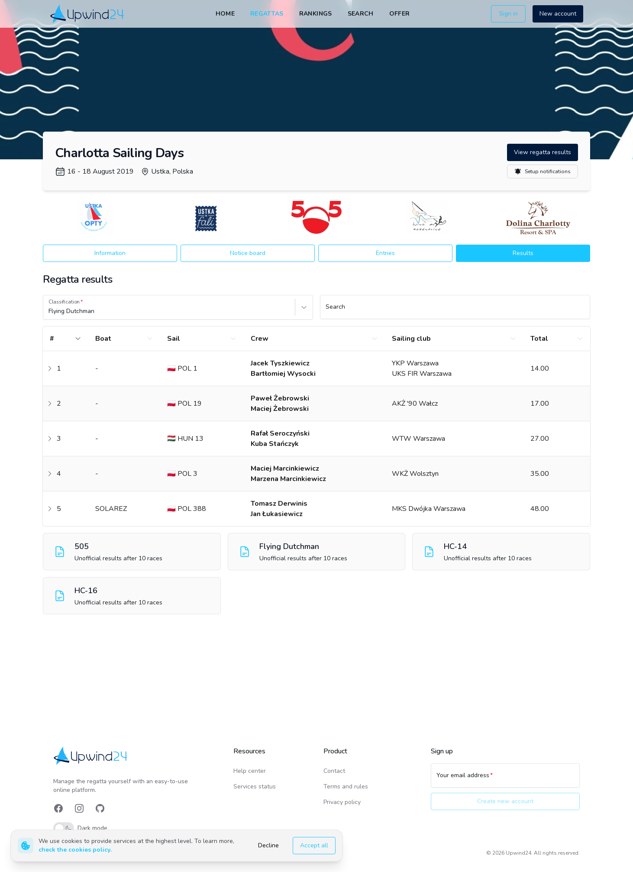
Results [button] (523, 253)
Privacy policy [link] (342, 802)
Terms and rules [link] (345, 786)
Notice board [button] (247, 253)
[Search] (455, 311)
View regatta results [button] (542, 152)
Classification (64, 301)
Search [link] (361, 14)
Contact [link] (334, 771)
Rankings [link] (315, 14)
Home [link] (225, 14)
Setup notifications (542, 171)
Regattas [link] (267, 14)
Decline (268, 845)
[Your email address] (505, 779)
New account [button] (557, 14)
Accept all (314, 845)
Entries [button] (385, 253)
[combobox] (49, 311)
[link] (88, 13)
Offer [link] (399, 14)
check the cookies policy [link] (74, 850)
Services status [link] (254, 786)
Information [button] (110, 253)
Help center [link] (249, 771)
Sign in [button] (508, 14)
